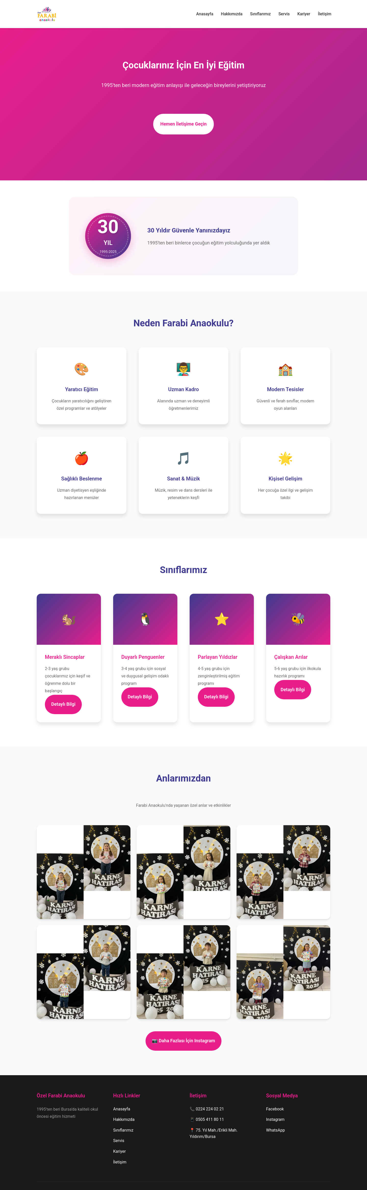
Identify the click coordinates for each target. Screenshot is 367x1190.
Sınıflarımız (260, 13)
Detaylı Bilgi (68, 697)
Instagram (275, 1105)
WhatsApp (275, 1116)
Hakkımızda (232, 13)
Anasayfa (204, 13)
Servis (284, 13)
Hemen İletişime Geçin (183, 121)
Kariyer (303, 13)
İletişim (324, 13)
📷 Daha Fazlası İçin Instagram (183, 1029)
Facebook (275, 1095)
